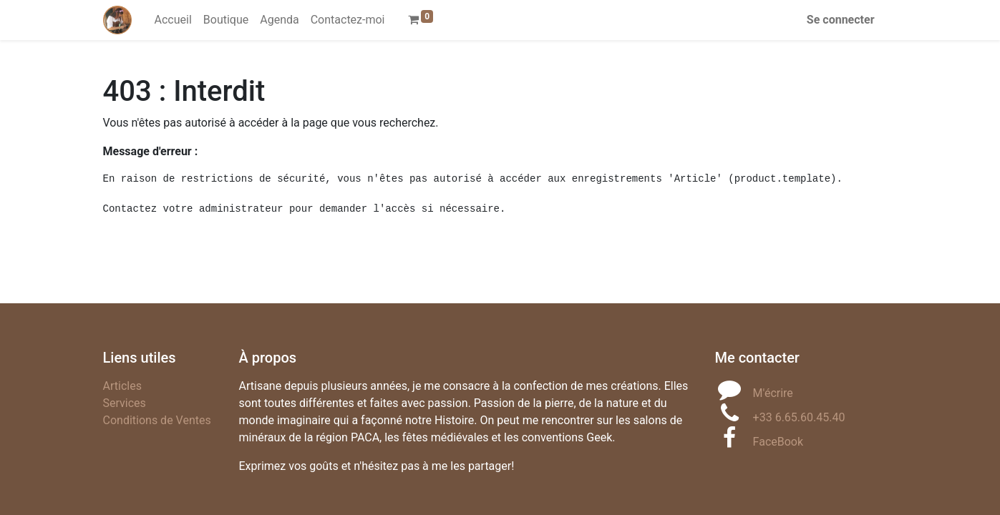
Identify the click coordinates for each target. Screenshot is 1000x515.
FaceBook (778, 441)
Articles (122, 386)
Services (124, 403)
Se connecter (841, 19)
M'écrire (773, 393)
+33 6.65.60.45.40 (799, 417)
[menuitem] (173, 20)
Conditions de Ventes (157, 420)
